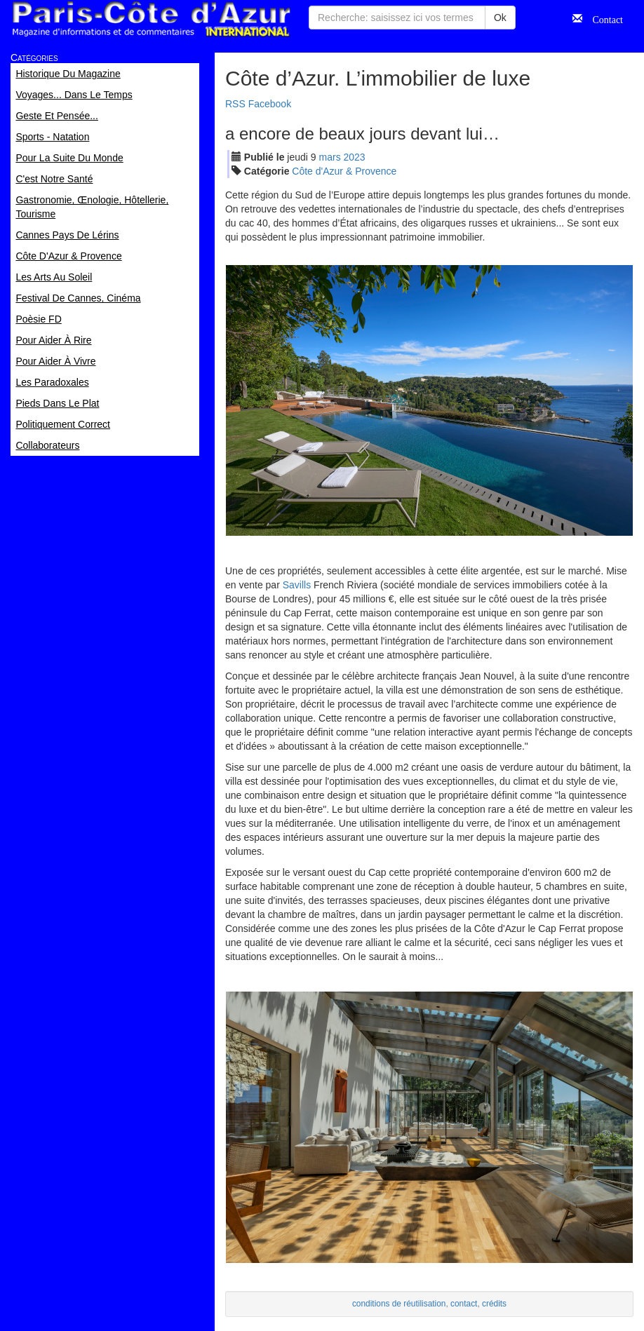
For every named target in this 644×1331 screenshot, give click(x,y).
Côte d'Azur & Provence (344, 171)
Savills (297, 584)
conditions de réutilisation (399, 1304)
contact (463, 1304)
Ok (500, 17)
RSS (235, 103)
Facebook (269, 103)
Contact (602, 18)
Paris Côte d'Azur (151, 19)
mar (330, 157)
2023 (354, 157)
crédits (494, 1304)
